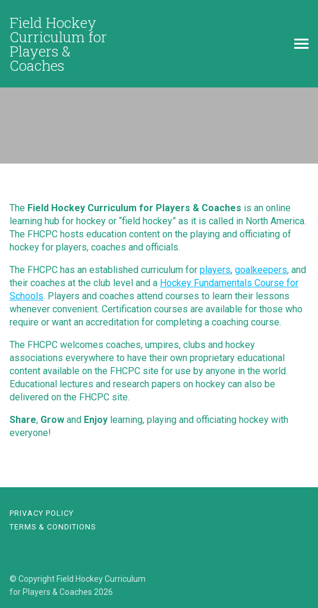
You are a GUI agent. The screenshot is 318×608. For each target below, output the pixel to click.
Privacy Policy (42, 513)
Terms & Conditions (53, 526)
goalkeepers (261, 269)
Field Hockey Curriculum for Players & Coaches (58, 44)
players (215, 269)
